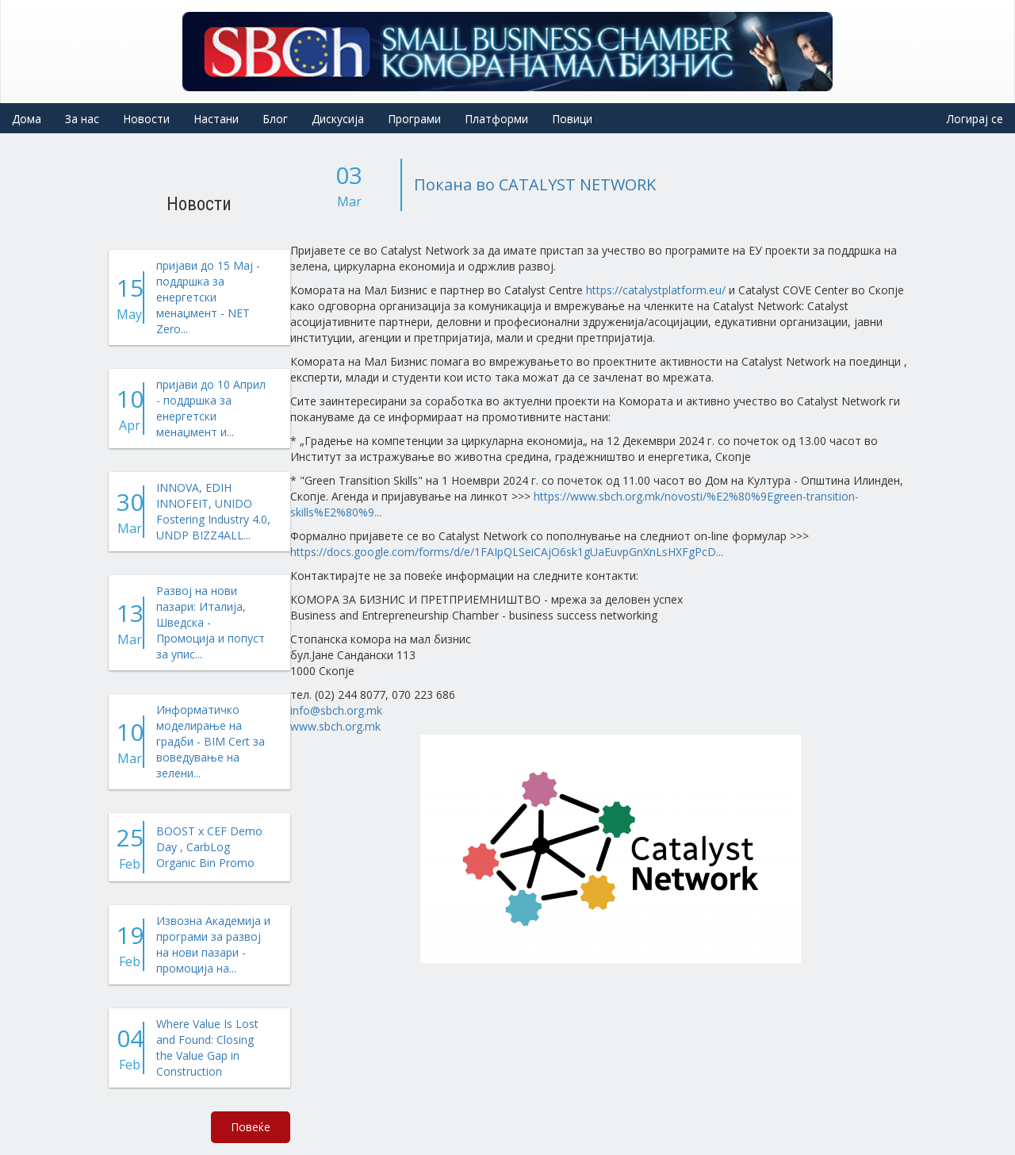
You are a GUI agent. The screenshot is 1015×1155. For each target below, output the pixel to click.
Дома (26, 118)
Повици (572, 118)
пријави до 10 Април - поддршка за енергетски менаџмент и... (211, 408)
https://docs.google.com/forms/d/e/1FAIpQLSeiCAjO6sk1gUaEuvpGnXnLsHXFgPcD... (506, 551)
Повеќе (250, 1126)
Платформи (496, 118)
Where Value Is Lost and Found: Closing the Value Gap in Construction (207, 1047)
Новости (146, 118)
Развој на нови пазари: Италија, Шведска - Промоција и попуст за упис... (210, 622)
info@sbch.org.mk (336, 710)
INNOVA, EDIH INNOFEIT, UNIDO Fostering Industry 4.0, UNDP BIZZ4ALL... (213, 511)
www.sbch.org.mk (335, 726)
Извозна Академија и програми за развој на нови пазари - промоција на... (213, 944)
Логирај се (975, 118)
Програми (414, 118)
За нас (82, 118)
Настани (216, 118)
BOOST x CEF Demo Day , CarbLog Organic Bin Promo (209, 846)
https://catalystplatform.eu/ (656, 289)
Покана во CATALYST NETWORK (535, 184)
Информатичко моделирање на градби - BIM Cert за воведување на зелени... (210, 741)
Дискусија (338, 118)
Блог (275, 118)
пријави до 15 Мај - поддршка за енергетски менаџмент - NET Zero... (208, 297)
